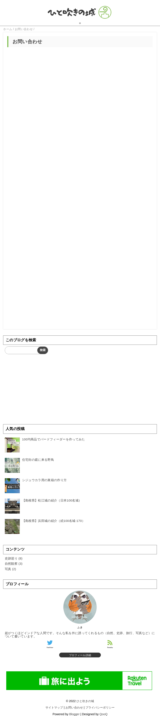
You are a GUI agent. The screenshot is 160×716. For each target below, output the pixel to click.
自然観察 (11, 563)
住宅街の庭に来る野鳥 (38, 459)
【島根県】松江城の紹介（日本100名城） (52, 500)
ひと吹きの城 (85, 701)
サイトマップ (54, 707)
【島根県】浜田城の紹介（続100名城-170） (53, 521)
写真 (8, 569)
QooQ (103, 714)
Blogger (74, 714)
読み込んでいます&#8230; (80, 154)
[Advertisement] (80, 296)
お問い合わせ (74, 707)
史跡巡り (11, 558)
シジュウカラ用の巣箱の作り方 (44, 480)
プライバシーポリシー (100, 707)
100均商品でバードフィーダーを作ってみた (53, 439)
